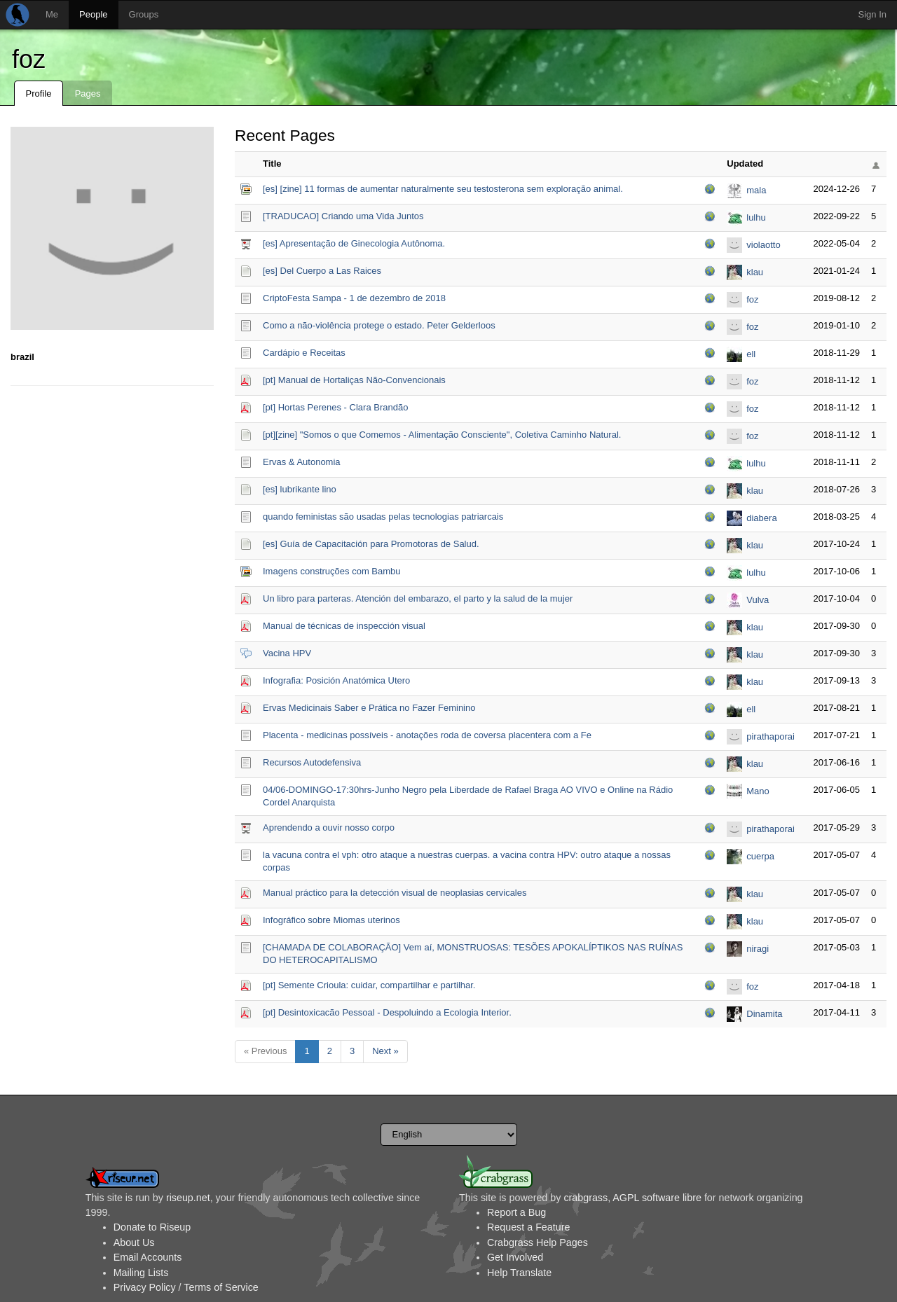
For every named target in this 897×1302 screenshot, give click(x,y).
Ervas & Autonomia (302, 462)
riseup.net (188, 1197)
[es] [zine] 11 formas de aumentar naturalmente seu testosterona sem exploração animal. (443, 188)
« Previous (265, 1051)
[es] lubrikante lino (299, 489)
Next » (385, 1051)
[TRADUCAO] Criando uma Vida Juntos (343, 216)
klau (754, 272)
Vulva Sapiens (762, 601)
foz (29, 59)
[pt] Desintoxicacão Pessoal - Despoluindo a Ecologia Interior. (387, 1012)
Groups (144, 14)
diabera (761, 518)
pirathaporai (770, 736)
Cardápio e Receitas (304, 352)
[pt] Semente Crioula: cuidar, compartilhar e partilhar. (369, 985)
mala (756, 190)
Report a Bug (516, 1212)
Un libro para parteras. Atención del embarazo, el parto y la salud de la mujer (418, 598)
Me (52, 14)
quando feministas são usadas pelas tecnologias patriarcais (383, 516)
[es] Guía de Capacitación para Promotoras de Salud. (371, 544)
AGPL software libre (656, 1197)
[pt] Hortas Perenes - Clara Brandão (335, 407)
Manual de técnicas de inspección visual (344, 626)
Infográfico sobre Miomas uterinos (331, 920)
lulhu (755, 217)
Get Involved (515, 1257)
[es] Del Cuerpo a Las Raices (322, 270)
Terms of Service (221, 1287)
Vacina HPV (287, 653)
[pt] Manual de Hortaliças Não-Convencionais (354, 380)
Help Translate (519, 1272)
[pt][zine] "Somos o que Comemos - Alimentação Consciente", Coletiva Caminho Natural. (442, 434)
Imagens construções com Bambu (332, 571)
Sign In (872, 14)
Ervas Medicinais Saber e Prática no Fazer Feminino (369, 707)
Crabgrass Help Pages (537, 1242)
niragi (757, 948)
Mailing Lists (141, 1272)
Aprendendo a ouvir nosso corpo (329, 827)
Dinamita (764, 1014)
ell (750, 354)
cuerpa (760, 856)
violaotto (763, 245)
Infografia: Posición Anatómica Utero (336, 680)
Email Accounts (148, 1257)
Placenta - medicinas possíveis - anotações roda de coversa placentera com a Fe (427, 735)
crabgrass (585, 1197)
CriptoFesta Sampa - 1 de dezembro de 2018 (354, 298)
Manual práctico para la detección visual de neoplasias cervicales (395, 892)
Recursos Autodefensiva (312, 762)
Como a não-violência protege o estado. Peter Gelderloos (379, 325)
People (93, 14)
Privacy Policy (145, 1287)
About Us (134, 1242)
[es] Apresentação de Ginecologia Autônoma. (354, 243)
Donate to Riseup (152, 1227)
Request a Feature (528, 1227)
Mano (757, 791)
